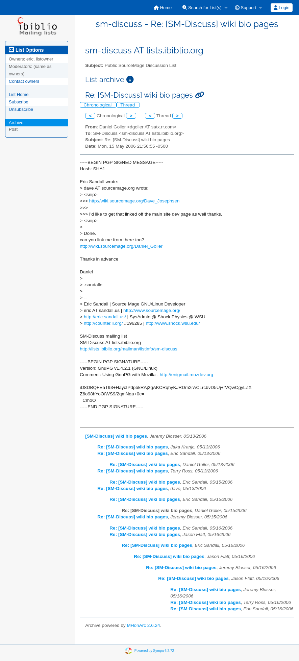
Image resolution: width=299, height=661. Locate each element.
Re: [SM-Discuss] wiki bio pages (132, 446)
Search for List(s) (202, 7)
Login (281, 7)
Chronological (98, 104)
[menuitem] (162, 7)
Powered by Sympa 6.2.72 (154, 651)
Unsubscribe (21, 109)
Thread (128, 104)
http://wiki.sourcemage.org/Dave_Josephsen (134, 200)
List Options (26, 50)
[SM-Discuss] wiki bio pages (116, 436)
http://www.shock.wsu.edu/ (173, 323)
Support (245, 7)
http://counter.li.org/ (103, 323)
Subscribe (18, 101)
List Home (19, 94)
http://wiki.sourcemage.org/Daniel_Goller (121, 246)
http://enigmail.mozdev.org (186, 374)
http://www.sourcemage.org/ (151, 310)
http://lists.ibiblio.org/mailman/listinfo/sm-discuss (128, 348)
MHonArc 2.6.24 (143, 625)
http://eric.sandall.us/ (105, 316)
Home (163, 7)
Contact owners (24, 81)
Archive (16, 122)
